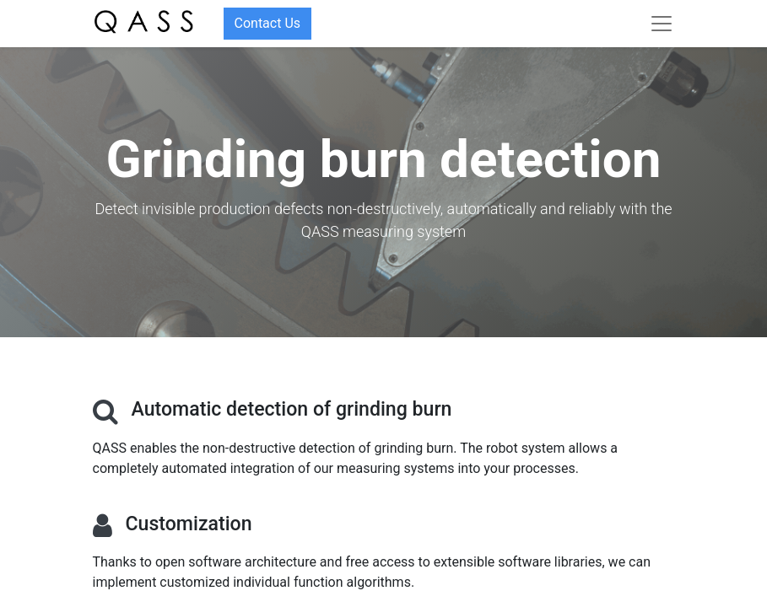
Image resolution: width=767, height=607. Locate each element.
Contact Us (268, 23)
